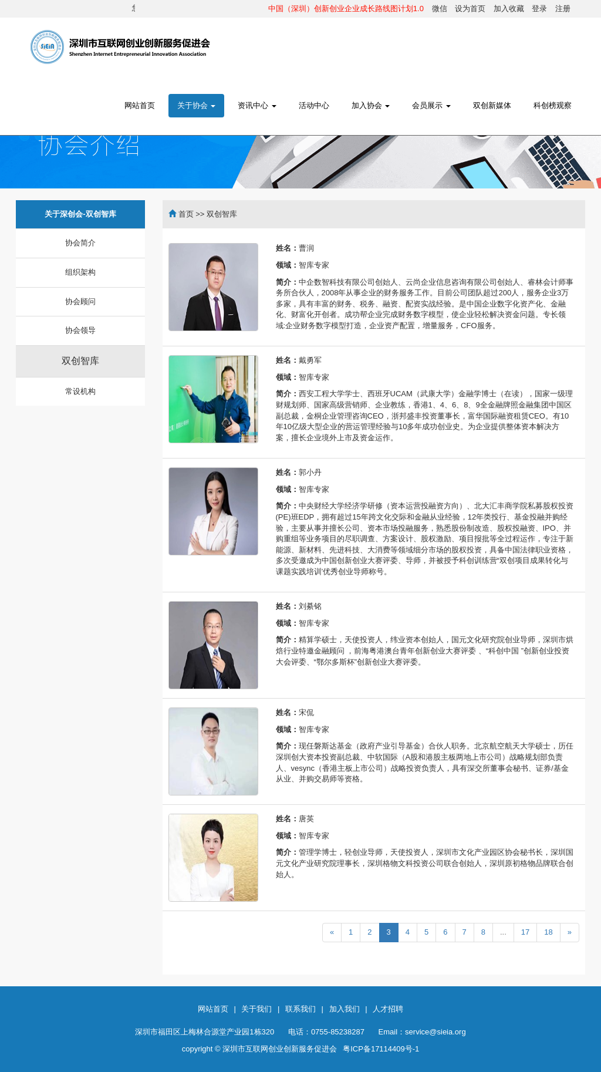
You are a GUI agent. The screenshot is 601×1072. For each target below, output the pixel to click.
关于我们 (256, 1008)
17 (525, 932)
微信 (439, 8)
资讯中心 (257, 105)
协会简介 (80, 242)
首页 (186, 214)
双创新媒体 (492, 105)
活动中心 (314, 105)
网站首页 (139, 105)
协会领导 (80, 330)
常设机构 (80, 391)
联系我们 (300, 1008)
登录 (539, 8)
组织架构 (80, 272)
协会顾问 (80, 301)
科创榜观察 (553, 105)
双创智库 (80, 361)
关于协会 (196, 105)
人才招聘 (388, 1008)
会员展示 (431, 105)
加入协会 (371, 105)
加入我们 (344, 1008)
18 (548, 932)
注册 (562, 8)
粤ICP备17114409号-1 (381, 1048)
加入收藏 (509, 8)
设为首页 (470, 8)
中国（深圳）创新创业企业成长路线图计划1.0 (346, 8)
